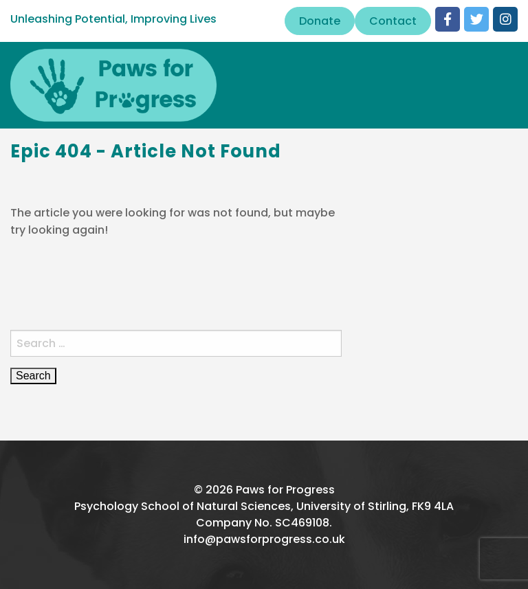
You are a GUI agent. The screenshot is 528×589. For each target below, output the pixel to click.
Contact (393, 21)
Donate (319, 21)
